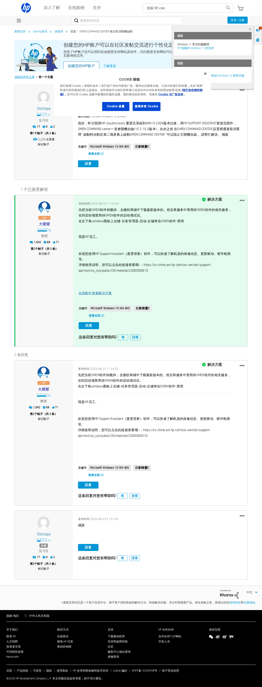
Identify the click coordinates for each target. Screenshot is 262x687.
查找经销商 (64, 645)
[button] (242, 90)
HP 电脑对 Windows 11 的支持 (195, 48)
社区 (110, 645)
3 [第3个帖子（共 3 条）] (33, 562)
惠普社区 (20, 31)
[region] (132, 92)
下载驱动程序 (116, 634)
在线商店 (63, 634)
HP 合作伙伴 (166, 628)
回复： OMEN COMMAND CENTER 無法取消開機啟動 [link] (101, 31)
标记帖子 (43, 144)
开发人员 (164, 639)
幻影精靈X (142, 146)
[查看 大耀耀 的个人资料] (44, 223)
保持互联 (214, 628)
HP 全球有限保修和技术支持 (90, 669)
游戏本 (59, 31)
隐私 (49, 669)
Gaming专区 (40, 31)
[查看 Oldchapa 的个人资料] (44, 108)
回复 (88, 163)
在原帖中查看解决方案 (95, 292)
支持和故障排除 (118, 639)
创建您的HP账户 (81, 66)
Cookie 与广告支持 (170, 94)
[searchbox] (183, 7)
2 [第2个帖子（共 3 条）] (34, 248)
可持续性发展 (15, 650)
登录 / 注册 (237, 20)
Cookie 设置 (115, 106)
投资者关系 (13, 645)
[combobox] (127, 20)
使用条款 (235, 600)
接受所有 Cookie (146, 106)
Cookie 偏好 (120, 669)
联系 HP (11, 634)
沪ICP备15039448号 (144, 669)
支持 (110, 628)
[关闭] (205, 73)
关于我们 (12, 628)
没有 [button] (135, 335)
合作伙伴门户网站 (169, 634)
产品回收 (22, 669)
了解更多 (109, 66)
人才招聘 (12, 639)
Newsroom (12, 655)
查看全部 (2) (96, 154)
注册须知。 (251, 600)
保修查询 (113, 655)
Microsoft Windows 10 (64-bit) (109, 146)
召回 (9, 669)
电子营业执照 (170, 669)
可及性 (37, 669)
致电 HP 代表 (65, 639)
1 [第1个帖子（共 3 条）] (33, 133)
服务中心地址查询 (119, 650)
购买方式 (63, 628)
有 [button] (123, 335)
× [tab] (250, 29)
